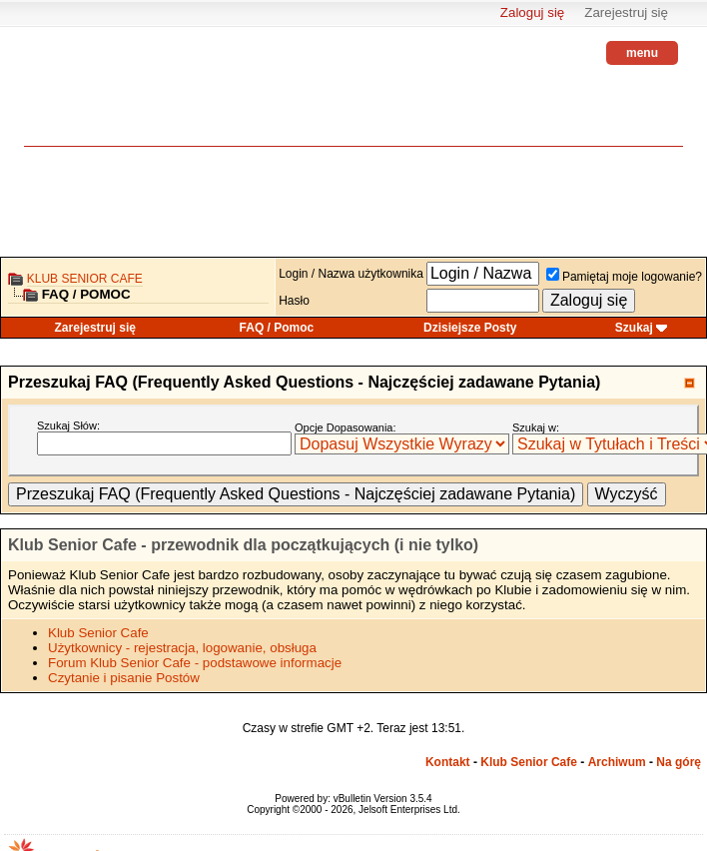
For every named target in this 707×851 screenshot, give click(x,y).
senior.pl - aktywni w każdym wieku (79, 100)
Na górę (678, 762)
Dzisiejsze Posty (469, 328)
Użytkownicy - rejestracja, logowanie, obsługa (182, 647)
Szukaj (634, 328)
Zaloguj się (532, 12)
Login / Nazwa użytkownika (351, 274)
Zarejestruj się (626, 12)
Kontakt (447, 762)
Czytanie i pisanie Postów (124, 677)
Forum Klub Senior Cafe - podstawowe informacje (195, 662)
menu (642, 53)
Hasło (294, 301)
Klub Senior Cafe (85, 279)
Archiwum (617, 762)
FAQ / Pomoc (277, 328)
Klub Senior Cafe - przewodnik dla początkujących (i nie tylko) (243, 544)
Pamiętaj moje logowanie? (624, 277)
